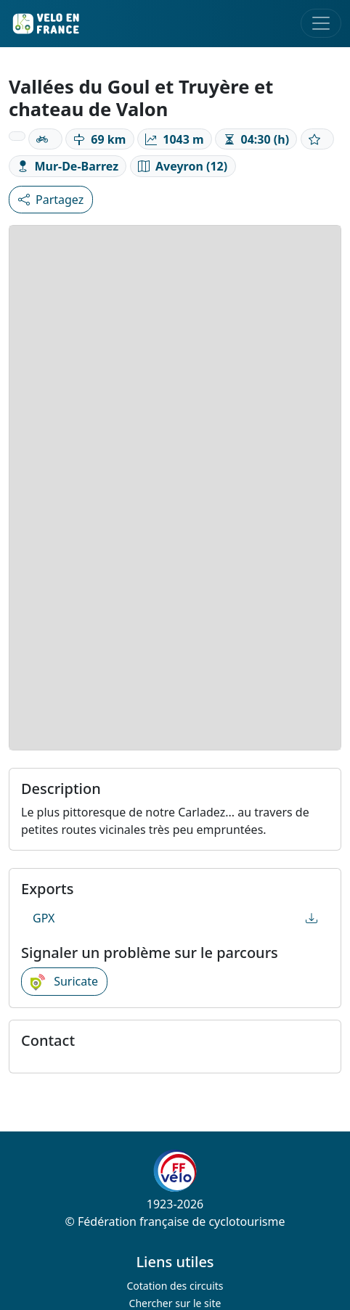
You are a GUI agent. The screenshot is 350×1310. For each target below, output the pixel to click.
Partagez (51, 200)
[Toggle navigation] (321, 23)
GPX (175, 918)
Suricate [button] (64, 982)
